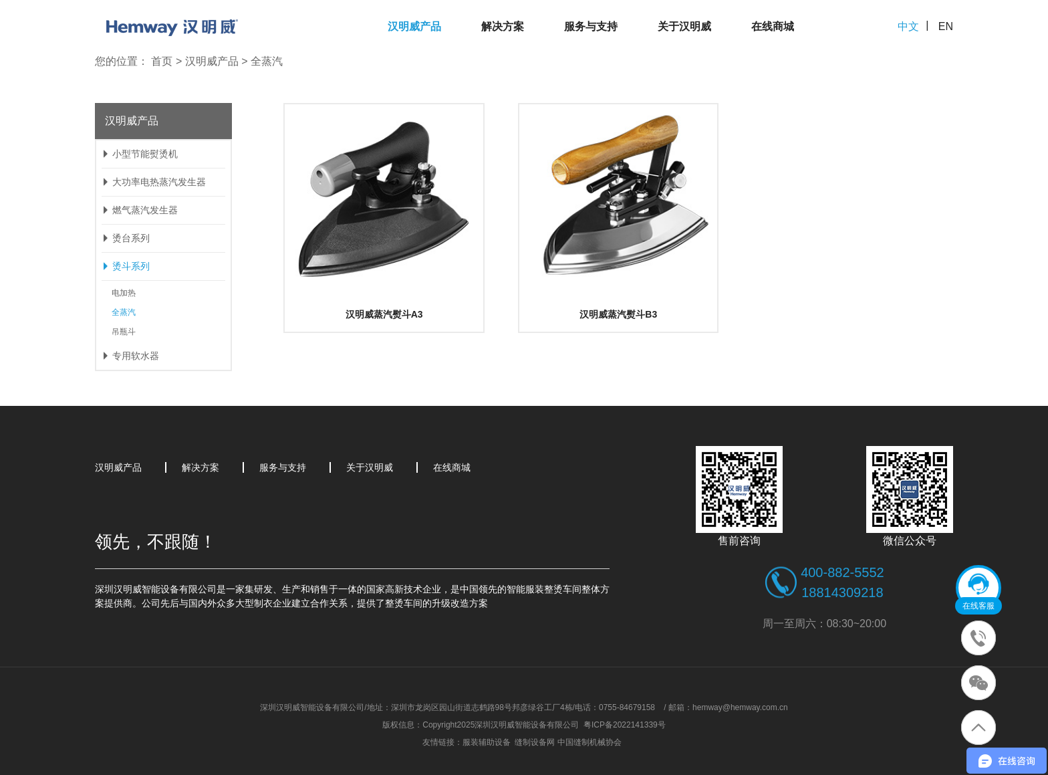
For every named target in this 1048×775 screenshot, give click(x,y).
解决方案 (502, 26)
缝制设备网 (535, 742)
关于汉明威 (684, 26)
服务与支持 (591, 26)
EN (945, 26)
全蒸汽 (267, 61)
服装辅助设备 (487, 742)
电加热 (124, 293)
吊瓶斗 (124, 331)
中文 (908, 26)
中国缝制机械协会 (589, 742)
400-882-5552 (842, 572)
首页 (161, 61)
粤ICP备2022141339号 (624, 725)
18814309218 (842, 592)
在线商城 (772, 26)
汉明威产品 (414, 26)
